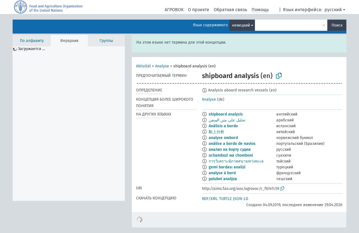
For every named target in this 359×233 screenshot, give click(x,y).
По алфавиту (32, 40)
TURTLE (225, 198)
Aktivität (143, 66)
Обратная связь (230, 9)
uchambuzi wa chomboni (231, 155)
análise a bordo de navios (232, 143)
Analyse (162, 66)
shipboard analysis (226, 114)
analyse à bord (222, 173)
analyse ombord (223, 137)
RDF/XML (210, 198)
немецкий (241, 25)
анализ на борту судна (230, 149)
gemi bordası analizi (227, 167)
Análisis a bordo (223, 126)
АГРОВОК (174, 9)
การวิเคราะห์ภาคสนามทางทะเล (236, 161)
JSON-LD (240, 198)
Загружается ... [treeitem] (31, 48)
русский (333, 9)
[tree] (69, 123)
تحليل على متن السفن (227, 120)
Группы (106, 40)
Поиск (337, 25)
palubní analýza (223, 178)
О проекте (198, 9)
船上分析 (216, 132)
